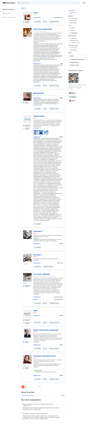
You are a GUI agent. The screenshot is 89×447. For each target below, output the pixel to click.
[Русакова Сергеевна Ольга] (27, 359)
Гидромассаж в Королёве (27, 395)
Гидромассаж (36, 17)
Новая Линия (38, 116)
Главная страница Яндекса (3, 3)
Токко (35, 13)
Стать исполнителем (9, 17)
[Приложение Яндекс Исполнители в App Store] (73, 93)
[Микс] (27, 314)
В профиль (36, 42)
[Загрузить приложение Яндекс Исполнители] (77, 78)
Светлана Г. (38, 231)
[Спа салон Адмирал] (27, 277)
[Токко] (27, 16)
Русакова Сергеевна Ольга (44, 356)
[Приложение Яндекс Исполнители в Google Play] (73, 96)
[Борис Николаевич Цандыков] (27, 333)
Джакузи (35, 299)
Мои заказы (7, 13)
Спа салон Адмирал (41, 274)
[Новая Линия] (27, 119)
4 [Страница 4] (32, 386)
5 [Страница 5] (35, 386)
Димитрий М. (38, 93)
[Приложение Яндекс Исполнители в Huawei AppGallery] (73, 100)
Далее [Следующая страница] (39, 386)
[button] (37, 21)
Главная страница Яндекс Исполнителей (9, 3)
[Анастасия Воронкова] (27, 32)
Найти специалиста (9, 9)
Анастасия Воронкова (42, 29)
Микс (35, 311)
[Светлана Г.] (27, 234)
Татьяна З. (37, 255)
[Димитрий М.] (27, 96)
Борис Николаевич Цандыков (45, 330)
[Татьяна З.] (27, 258)
